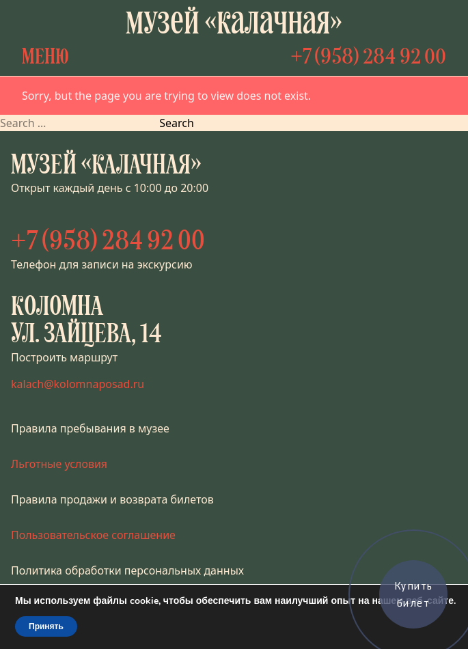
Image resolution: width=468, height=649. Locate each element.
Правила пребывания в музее (90, 428)
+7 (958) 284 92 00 (368, 58)
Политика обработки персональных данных (127, 570)
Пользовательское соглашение (93, 534)
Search (176, 122)
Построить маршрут (64, 357)
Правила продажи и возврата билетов (112, 499)
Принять (46, 626)
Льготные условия (59, 463)
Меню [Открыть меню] (45, 58)
